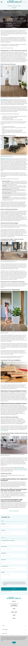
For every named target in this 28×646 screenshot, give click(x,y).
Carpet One (3, 11)
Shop (14, 625)
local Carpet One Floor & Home (18, 468)
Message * (3, 572)
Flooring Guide (8, 11)
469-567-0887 (14, 7)
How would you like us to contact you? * (8, 540)
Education (14, 633)
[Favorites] (25, 2)
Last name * (3, 530)
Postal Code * (3, 559)
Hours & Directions (14, 605)
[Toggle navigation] (1, 2)
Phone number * (4, 546)
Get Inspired (14, 629)
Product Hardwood (16, 11)
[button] (23, 2)
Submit (14, 588)
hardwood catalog (22, 469)
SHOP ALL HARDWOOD (14, 510)
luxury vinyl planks (4, 430)
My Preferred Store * (4, 566)
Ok (13, 642)
